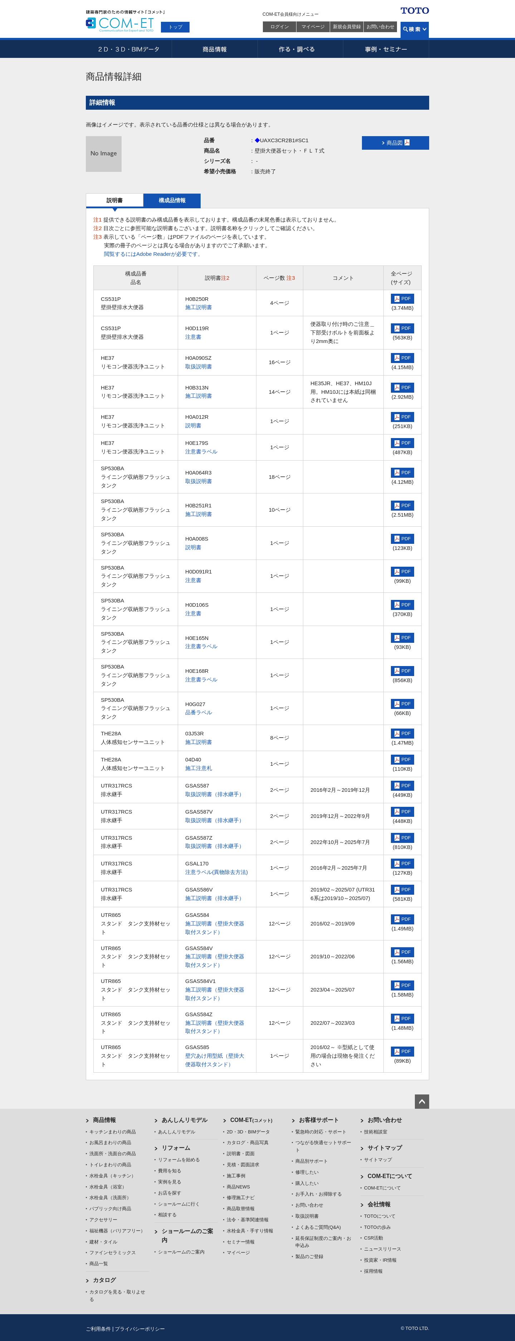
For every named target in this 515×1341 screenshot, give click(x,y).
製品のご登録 (309, 1256)
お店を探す (169, 1193)
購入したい (307, 1183)
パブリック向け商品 (110, 1208)
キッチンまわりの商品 (112, 1131)
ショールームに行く (179, 1204)
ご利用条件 (98, 1329)
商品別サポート (311, 1161)
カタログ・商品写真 (248, 1142)
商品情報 (215, 49)
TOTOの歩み (377, 1227)
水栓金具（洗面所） (110, 1197)
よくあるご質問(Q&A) (318, 1227)
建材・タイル (103, 1242)
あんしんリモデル (184, 1120)
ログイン (279, 26)
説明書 (115, 200)
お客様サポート (319, 1120)
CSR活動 (373, 1238)
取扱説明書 (198, 366)
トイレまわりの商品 (110, 1164)
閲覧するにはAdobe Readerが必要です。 (153, 254)
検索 (415, 30)
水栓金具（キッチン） (112, 1175)
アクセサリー (103, 1219)
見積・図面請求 (243, 1164)
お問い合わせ (380, 26)
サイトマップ (385, 1148)
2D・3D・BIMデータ (129, 49)
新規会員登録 (347, 26)
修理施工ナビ (241, 1197)
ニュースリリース (382, 1249)
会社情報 (379, 1204)
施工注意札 (198, 768)
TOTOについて (380, 1216)
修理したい (307, 1172)
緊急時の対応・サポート (321, 1131)
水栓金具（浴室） (108, 1186)
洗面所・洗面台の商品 (112, 1153)
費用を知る (169, 1170)
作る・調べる (300, 49)
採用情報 (373, 1271)
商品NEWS (238, 1186)
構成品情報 (172, 200)
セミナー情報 (241, 1242)
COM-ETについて (390, 1176)
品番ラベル (198, 712)
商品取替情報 (241, 1208)
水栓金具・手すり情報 (250, 1230)
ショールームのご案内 (181, 1252)
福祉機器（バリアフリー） (117, 1230)
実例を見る (169, 1181)
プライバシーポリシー (140, 1329)
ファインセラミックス (112, 1252)
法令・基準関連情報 (248, 1219)
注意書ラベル (201, 451)
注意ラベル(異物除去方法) (216, 872)
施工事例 (236, 1175)
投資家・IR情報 (380, 1260)
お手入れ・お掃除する (318, 1194)
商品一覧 (98, 1263)
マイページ (313, 26)
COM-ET (251, 1120)
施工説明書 (198, 307)
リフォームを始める (179, 1159)
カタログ (104, 1280)
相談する (167, 1214)
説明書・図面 (241, 1153)
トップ (175, 27)
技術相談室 (375, 1131)
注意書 (193, 337)
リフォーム (176, 1148)
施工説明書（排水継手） (214, 898)
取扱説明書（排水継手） (214, 794)
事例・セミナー (386, 49)
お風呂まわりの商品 (110, 1142)
